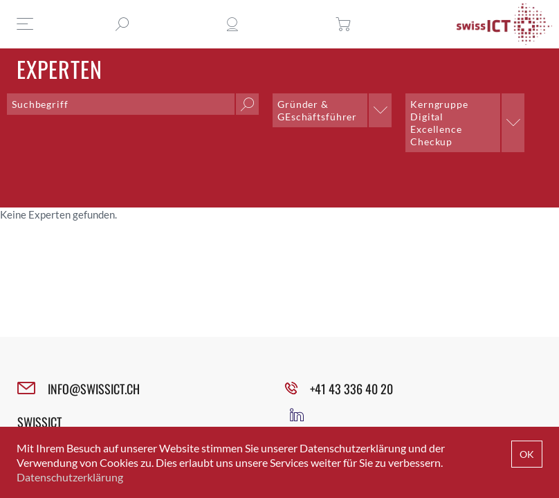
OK (527, 454)
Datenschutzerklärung (70, 476)
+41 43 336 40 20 (351, 389)
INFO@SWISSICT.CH (94, 389)
